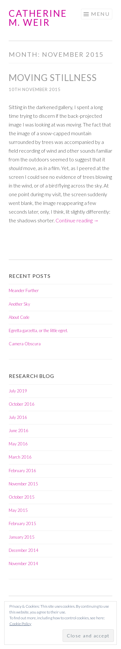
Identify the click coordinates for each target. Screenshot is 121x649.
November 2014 (23, 563)
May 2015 (18, 510)
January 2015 (22, 537)
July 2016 (18, 417)
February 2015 (22, 523)
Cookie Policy (20, 623)
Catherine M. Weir (38, 18)
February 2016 (22, 470)
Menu (100, 14)
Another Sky (19, 304)
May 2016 (18, 443)
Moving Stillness (53, 77)
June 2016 (18, 430)
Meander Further (24, 290)
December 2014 (23, 550)
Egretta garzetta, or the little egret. (38, 330)
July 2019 (18, 390)
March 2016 (20, 457)
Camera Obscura (25, 343)
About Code (19, 317)
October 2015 (22, 497)
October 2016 (22, 404)
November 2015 (23, 483)
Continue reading (77, 220)
